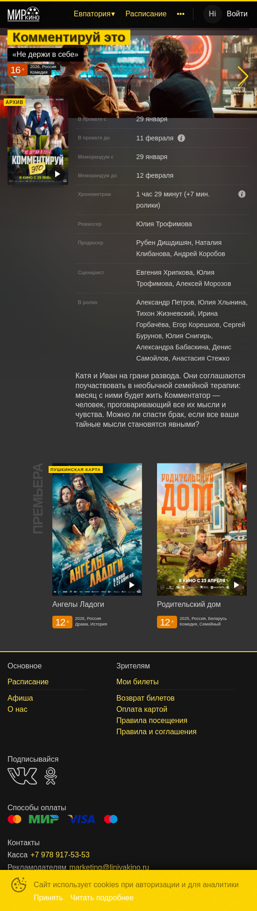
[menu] (118, 14)
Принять (48, 898)
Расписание (145, 14)
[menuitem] (94, 14)
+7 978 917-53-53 (60, 855)
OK (50, 776)
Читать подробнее (102, 898)
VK (22, 776)
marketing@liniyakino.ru (109, 867)
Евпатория (92, 14)
